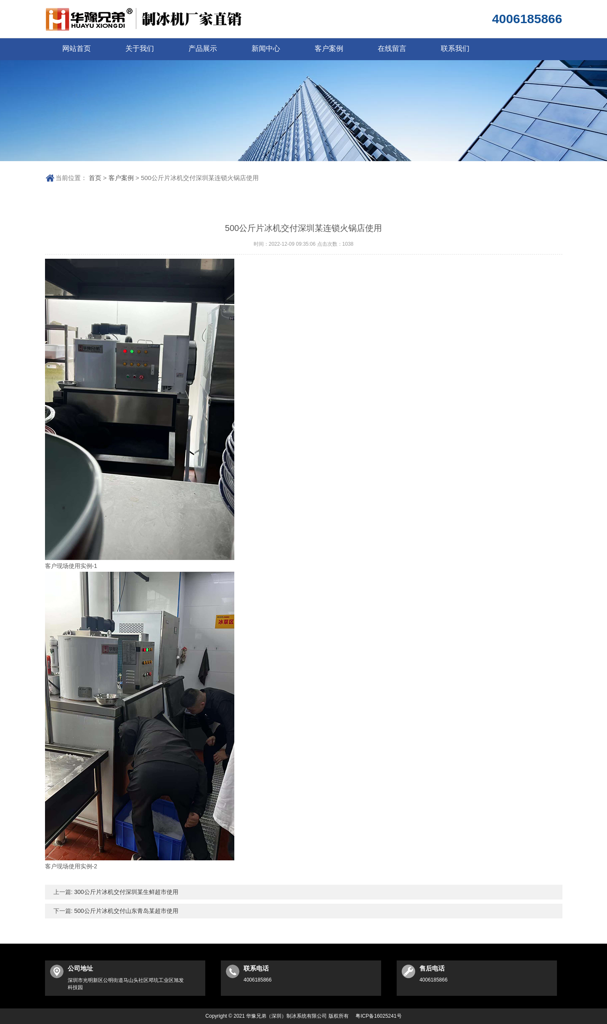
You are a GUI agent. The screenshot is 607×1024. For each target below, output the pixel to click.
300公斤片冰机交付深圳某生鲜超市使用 (125, 892)
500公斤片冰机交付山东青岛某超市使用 (125, 910)
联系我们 (455, 49)
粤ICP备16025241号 (378, 1016)
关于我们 (139, 49)
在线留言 (392, 49)
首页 (95, 177)
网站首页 (76, 49)
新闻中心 (266, 49)
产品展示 (202, 49)
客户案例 (329, 49)
